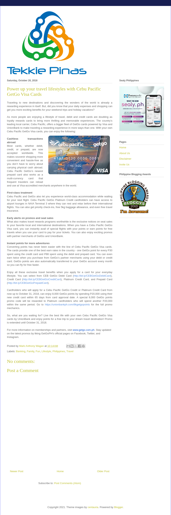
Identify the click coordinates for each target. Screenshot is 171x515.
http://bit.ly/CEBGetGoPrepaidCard (28, 282)
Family (30, 351)
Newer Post (16, 471)
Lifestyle (46, 351)
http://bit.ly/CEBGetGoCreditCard (42, 279)
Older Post (103, 471)
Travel (70, 351)
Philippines (58, 351)
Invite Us (124, 164)
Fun (38, 351)
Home (60, 471)
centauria (93, 507)
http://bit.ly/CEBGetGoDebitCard (92, 275)
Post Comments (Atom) (67, 483)
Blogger (118, 507)
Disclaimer (125, 158)
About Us (124, 153)
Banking (20, 351)
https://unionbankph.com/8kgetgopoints (67, 304)
